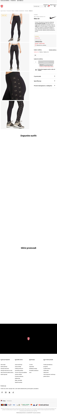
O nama (31, 364)
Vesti (30, 372)
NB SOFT (31, 412)
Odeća (12, 10)
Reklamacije (17, 378)
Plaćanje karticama (5, 368)
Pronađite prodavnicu (33, 370)
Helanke (26, 10)
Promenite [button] (9, 400)
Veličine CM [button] (46, 52)
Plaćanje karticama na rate (6, 370)
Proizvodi (9, 10)
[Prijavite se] (48, 6)
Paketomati (46, 372)
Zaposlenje (31, 366)
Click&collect (46, 370)
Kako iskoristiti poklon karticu (7, 372)
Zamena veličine (18, 374)
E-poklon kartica (46, 368)
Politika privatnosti (19, 368)
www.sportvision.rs (22, 412)
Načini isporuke (4, 374)
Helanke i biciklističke (19, 10)
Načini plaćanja (4, 366)
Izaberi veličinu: (38, 49)
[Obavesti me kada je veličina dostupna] (38, 55)
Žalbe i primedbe (18, 380)
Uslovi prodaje (18, 366)
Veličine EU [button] (36, 52)
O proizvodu (44, 76)
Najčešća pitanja (18, 382)
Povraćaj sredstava (19, 376)
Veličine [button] (41, 52)
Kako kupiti (3, 364)
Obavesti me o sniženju (41, 45)
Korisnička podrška (19, 370)
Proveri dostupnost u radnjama (44, 85)
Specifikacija (44, 81)
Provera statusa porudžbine (21, 372)
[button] (39, 6)
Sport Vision (3, 10)
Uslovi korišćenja (18, 364)
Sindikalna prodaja (33, 368)
